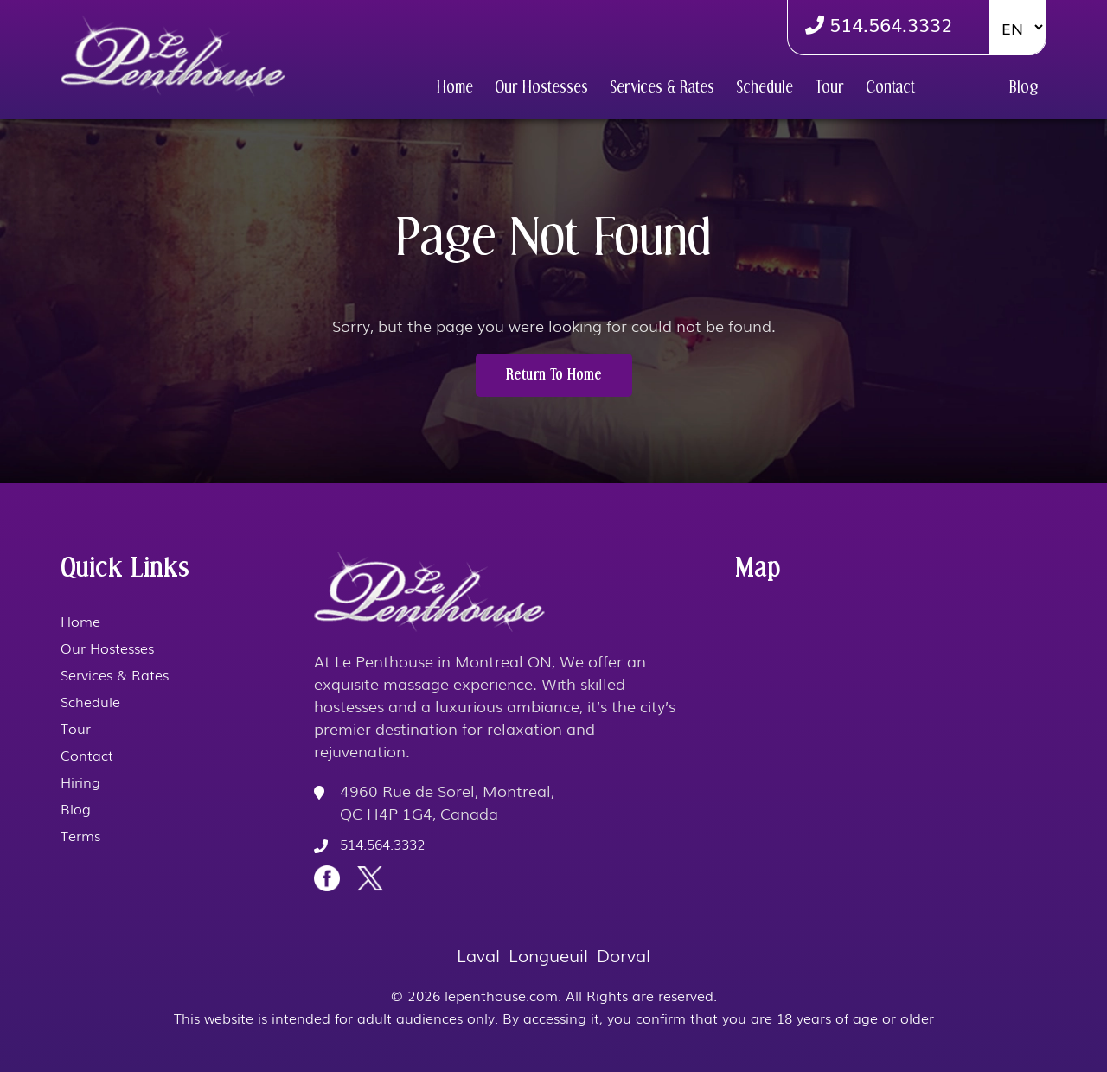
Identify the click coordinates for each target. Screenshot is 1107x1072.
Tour (829, 87)
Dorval (623, 954)
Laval (478, 954)
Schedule (764, 87)
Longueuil (548, 954)
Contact (890, 87)
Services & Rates (662, 87)
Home (455, 87)
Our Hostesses (541, 87)
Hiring (962, 87)
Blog (1023, 87)
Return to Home (554, 375)
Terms (80, 835)
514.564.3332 (878, 24)
